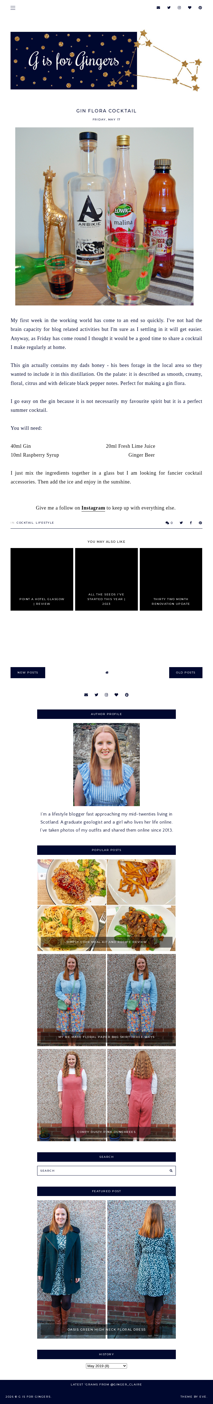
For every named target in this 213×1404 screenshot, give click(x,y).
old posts (186, 672)
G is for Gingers (35, 1396)
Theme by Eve (194, 1396)
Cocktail (25, 522)
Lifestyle (45, 522)
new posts (27, 672)
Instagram (93, 508)
